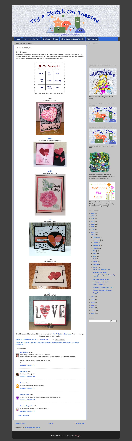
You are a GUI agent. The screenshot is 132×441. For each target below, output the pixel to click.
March (95, 261)
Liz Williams (24, 352)
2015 (93, 302)
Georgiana (23, 371)
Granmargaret (24, 394)
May (94, 256)
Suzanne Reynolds (26, 406)
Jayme (50, 293)
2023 (93, 221)
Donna (50, 138)
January (96, 267)
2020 (93, 229)
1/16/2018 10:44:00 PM (27, 388)
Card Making (38, 342)
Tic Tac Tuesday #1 (99, 284)
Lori (50, 219)
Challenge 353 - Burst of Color (103, 287)
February (96, 264)
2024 (93, 218)
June (95, 253)
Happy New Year (98, 293)
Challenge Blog (48, 342)
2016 (93, 299)
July (94, 251)
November (96, 240)
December (96, 237)
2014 (93, 305)
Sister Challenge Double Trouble (72, 39)
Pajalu (22, 383)
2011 (93, 313)
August (95, 248)
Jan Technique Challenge (62, 334)
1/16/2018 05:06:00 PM (27, 376)
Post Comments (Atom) (32, 427)
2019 (93, 232)
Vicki (50, 171)
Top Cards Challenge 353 (101, 279)
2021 (93, 227)
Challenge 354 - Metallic (100, 282)
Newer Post (20, 423)
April (95, 259)
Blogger (77, 436)
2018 (93, 235)
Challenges (58, 342)
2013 (93, 308)
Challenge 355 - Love (100, 272)
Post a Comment (23, 415)
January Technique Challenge (102, 290)
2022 (93, 224)
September (97, 245)
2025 (93, 216)
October (96, 242)
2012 (93, 310)
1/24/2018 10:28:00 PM (27, 411)
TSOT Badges (92, 39)
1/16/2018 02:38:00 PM (27, 365)
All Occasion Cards (27, 342)
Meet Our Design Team (31, 39)
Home (18, 39)
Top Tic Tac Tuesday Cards (101, 269)
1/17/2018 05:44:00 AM (27, 399)
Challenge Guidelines (50, 39)
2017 (93, 297)
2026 (93, 213)
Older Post (80, 423)
